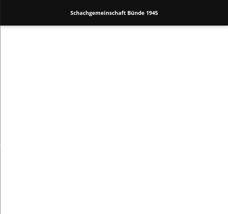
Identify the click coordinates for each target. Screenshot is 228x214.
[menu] (13, 119)
